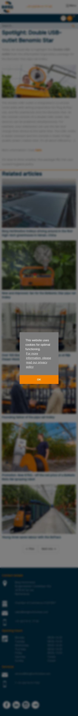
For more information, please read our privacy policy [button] (38, 360)
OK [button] (39, 379)
